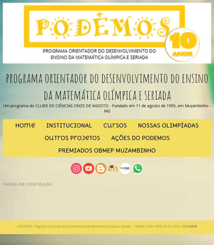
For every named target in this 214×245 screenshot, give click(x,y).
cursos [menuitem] (115, 125)
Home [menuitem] (25, 125)
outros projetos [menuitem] (72, 137)
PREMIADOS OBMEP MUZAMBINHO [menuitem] (107, 150)
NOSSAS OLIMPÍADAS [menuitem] (168, 125)
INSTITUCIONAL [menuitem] (69, 125)
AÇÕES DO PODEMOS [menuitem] (140, 137)
